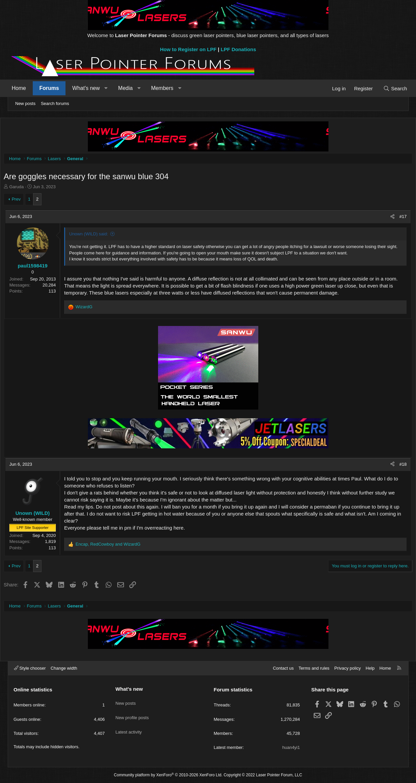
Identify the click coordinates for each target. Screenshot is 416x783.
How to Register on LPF (188, 49)
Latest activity (129, 724)
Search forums (55, 103)
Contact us (283, 668)
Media (131, 88)
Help (370, 668)
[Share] (383, 218)
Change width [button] (63, 668)
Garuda (25, 188)
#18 (394, 465)
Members (168, 88)
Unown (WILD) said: (98, 235)
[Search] (389, 88)
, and (117, 545)
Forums (55, 88)
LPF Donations (238, 49)
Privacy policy (347, 668)
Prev (25, 200)
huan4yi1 (291, 747)
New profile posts (132, 712)
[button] (112, 88)
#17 (394, 218)
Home (25, 88)
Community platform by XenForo (168, 775)
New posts (25, 103)
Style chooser (30, 668)
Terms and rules (313, 668)
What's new (92, 88)
